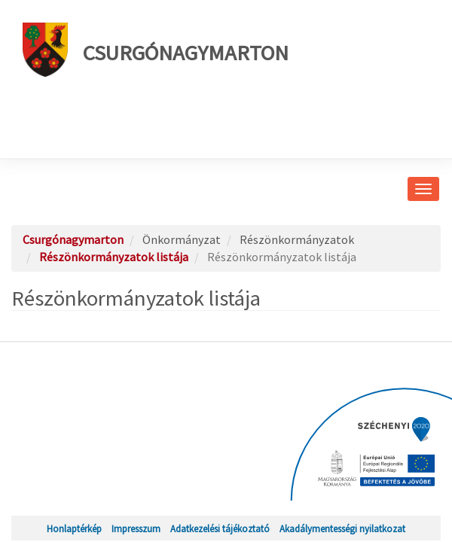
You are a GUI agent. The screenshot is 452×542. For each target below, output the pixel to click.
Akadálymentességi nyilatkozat (342, 528)
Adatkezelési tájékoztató (220, 528)
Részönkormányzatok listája (113, 256)
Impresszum (135, 528)
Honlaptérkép (74, 528)
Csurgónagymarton (156, 50)
